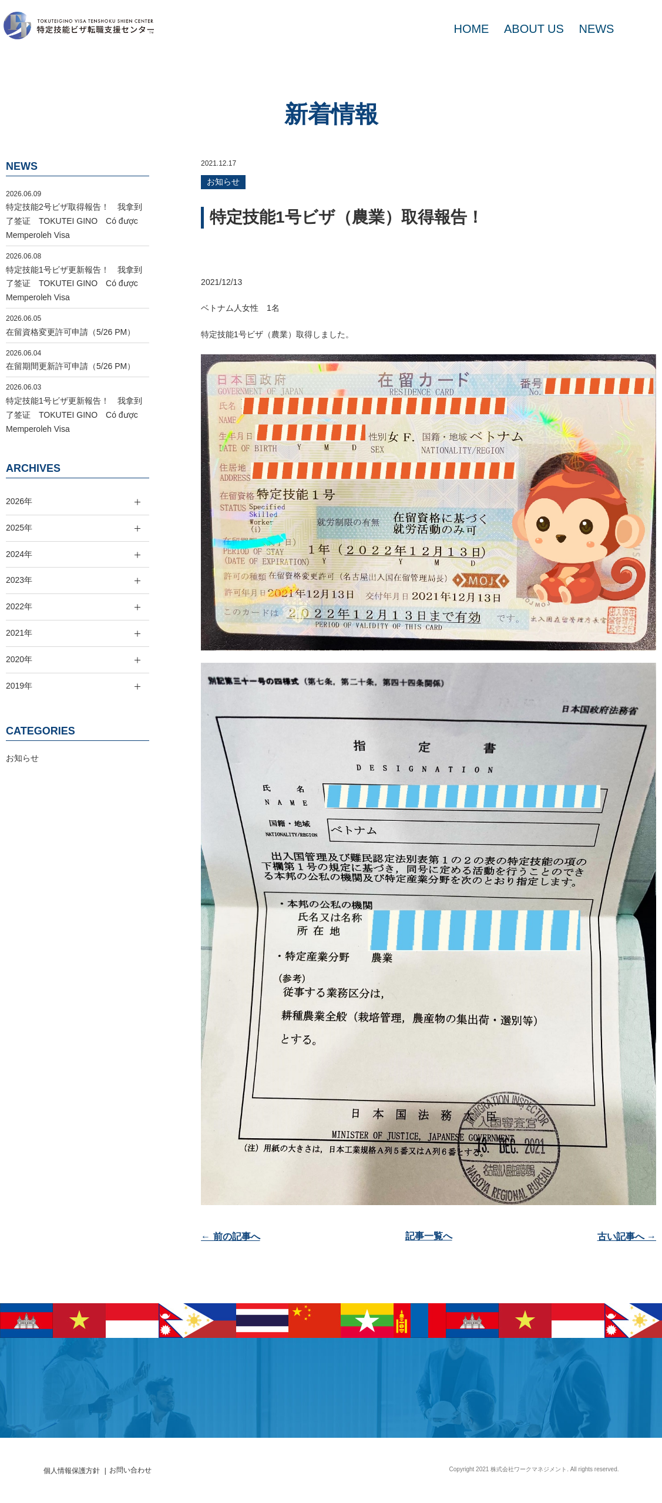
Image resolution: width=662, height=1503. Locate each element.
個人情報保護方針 (71, 1471)
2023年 (19, 580)
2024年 (19, 554)
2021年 (19, 633)
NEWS (596, 28)
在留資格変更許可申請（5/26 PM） (70, 332)
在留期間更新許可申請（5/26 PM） (70, 366)
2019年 (19, 685)
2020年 (19, 659)
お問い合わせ (130, 1470)
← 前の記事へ (230, 1237)
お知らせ (223, 181)
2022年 (19, 606)
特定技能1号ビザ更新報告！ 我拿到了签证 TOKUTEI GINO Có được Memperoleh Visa (76, 284)
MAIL (638, 29)
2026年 (19, 501)
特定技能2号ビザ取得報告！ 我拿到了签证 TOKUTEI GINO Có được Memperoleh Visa (76, 221)
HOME (471, 28)
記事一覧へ (428, 1237)
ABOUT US (534, 28)
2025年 (19, 527)
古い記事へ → (626, 1237)
